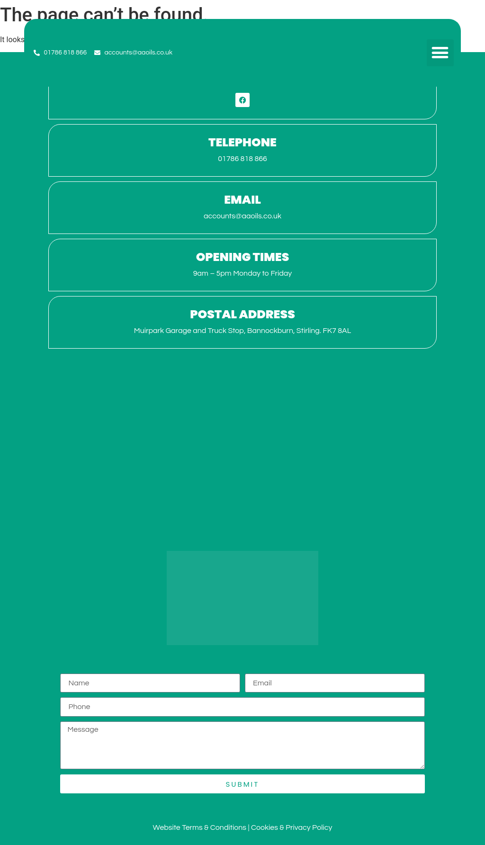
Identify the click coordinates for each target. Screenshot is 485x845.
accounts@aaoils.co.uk (242, 216)
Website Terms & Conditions (199, 827)
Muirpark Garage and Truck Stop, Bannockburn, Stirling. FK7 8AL (242, 330)
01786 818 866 (242, 158)
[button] (440, 52)
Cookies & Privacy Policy (291, 827)
